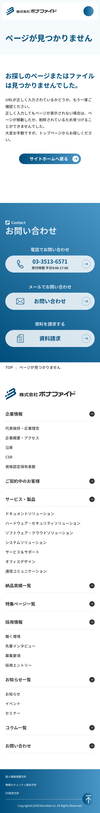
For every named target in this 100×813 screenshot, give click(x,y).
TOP (9, 367)
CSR (8, 457)
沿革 (9, 447)
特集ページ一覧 (50, 604)
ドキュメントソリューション (29, 513)
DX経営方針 (12, 793)
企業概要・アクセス (22, 437)
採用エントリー (18, 665)
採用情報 (50, 622)
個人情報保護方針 (15, 776)
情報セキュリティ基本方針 (20, 785)
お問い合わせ (50, 746)
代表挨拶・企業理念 (22, 428)
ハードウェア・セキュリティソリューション (42, 523)
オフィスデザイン (20, 561)
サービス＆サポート (22, 551)
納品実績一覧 (50, 585)
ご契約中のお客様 (50, 481)
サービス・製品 (50, 499)
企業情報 (50, 414)
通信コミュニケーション (26, 571)
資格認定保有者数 (20, 466)
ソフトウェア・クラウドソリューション (39, 532)
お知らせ (12, 694)
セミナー (12, 713)
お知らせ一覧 (50, 679)
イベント (12, 703)
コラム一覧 (50, 727)
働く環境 (12, 636)
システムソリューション (26, 542)
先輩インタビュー (20, 646)
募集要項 (12, 655)
